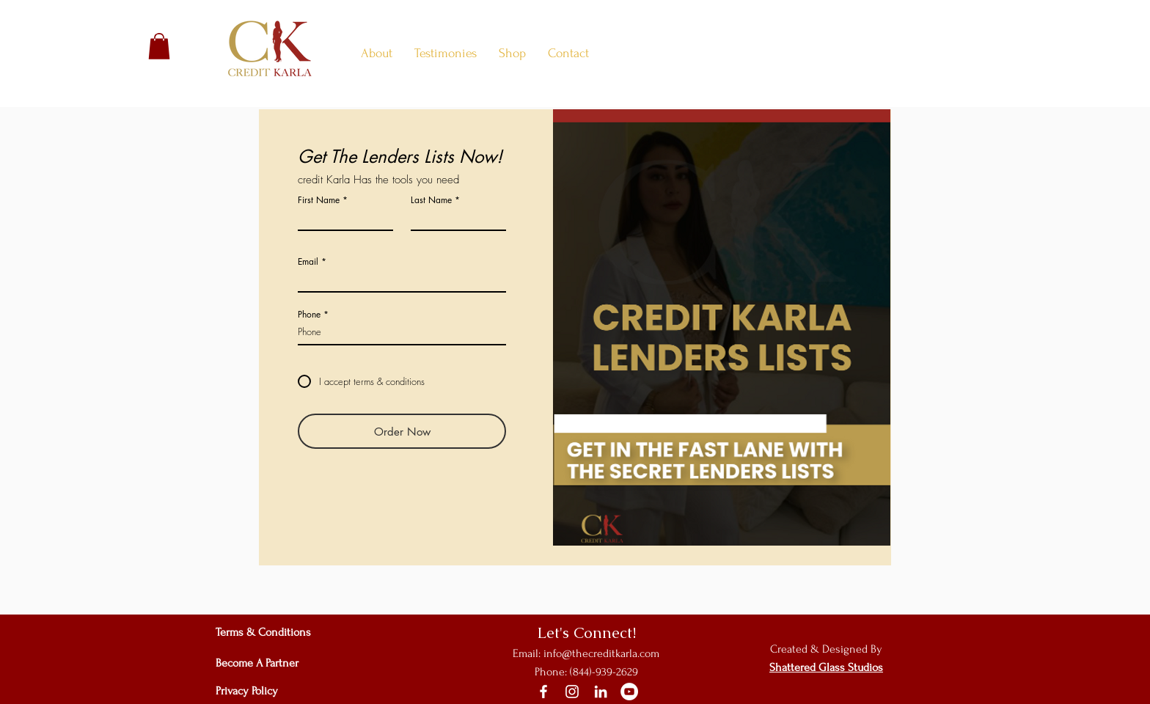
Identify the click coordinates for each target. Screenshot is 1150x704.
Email (308, 261)
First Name (319, 200)
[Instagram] (572, 691)
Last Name (431, 200)
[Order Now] (402, 431)
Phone (309, 314)
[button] (159, 46)
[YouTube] (629, 691)
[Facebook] (543, 691)
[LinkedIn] (600, 691)
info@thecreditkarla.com (601, 653)
